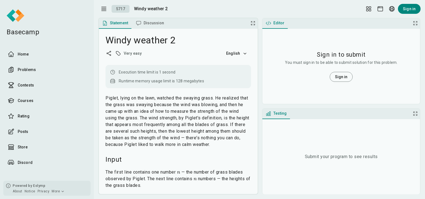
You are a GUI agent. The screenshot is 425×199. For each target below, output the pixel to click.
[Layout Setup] (368, 8)
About (17, 191)
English (237, 53)
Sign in (409, 9)
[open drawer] (103, 8)
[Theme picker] (380, 8)
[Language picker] (391, 8)
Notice (30, 191)
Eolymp (39, 186)
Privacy (44, 191)
